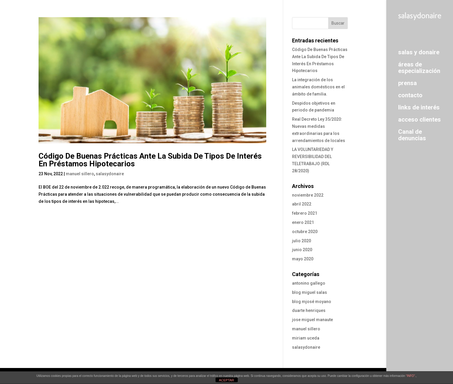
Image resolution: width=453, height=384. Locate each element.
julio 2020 (301, 240)
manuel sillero (80, 173)
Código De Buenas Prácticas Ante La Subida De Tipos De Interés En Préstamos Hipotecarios (150, 160)
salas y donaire (418, 52)
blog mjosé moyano (311, 301)
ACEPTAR (226, 380)
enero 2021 (303, 222)
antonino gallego (308, 283)
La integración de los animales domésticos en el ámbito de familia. (318, 86)
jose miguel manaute (312, 319)
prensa (407, 82)
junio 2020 (302, 249)
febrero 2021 (304, 213)
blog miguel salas (309, 292)
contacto (410, 95)
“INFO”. (411, 375)
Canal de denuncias (412, 134)
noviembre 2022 (307, 195)
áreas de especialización (419, 67)
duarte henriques (309, 310)
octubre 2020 (305, 231)
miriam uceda (305, 338)
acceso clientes (419, 119)
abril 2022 (301, 204)
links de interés (419, 107)
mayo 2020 (302, 258)
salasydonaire (110, 173)
